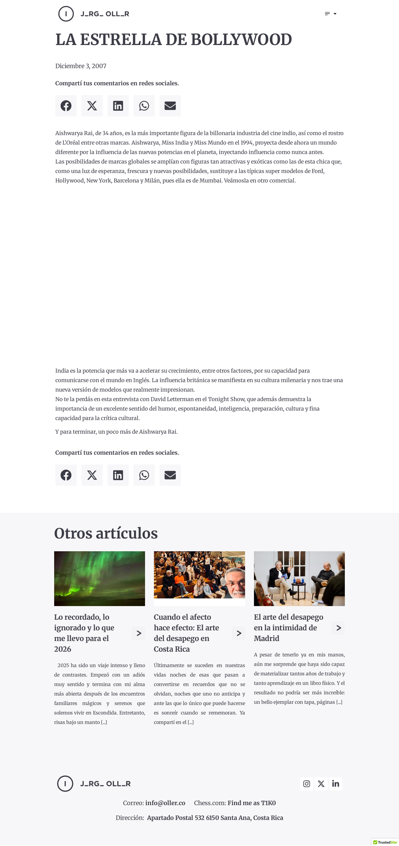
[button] (66, 106)
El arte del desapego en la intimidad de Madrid (288, 628)
